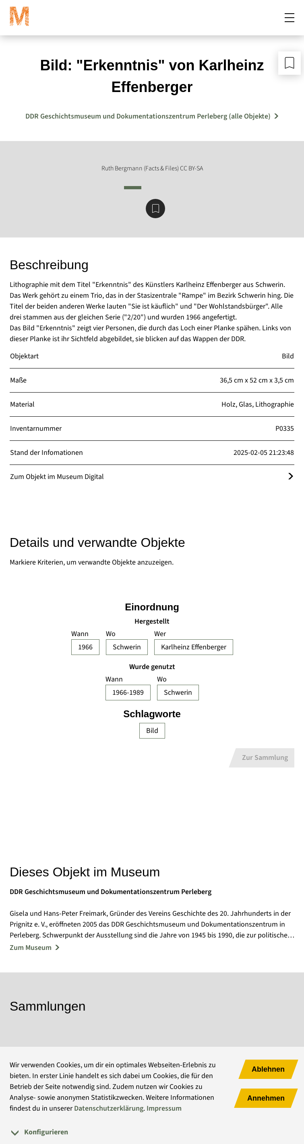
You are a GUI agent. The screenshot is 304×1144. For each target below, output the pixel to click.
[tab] (152, 1132)
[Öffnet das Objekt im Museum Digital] (290, 476)
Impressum (164, 1108)
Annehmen (266, 1098)
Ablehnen (268, 1069)
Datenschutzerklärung (108, 1108)
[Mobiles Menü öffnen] (289, 18)
